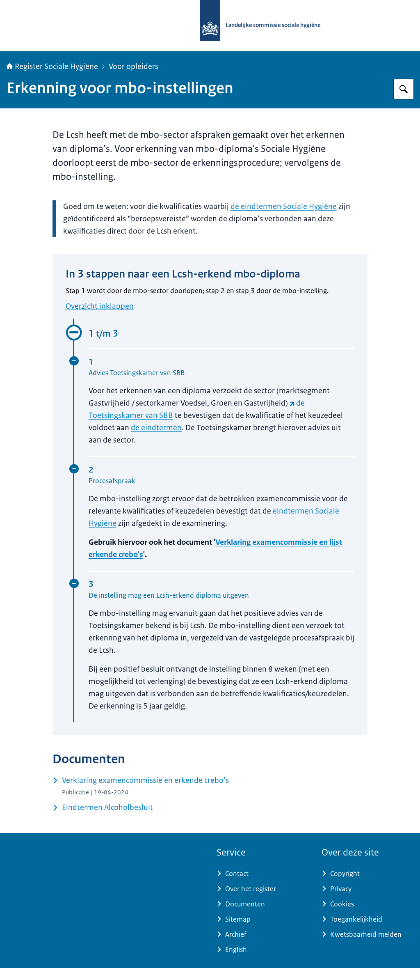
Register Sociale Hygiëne (52, 66)
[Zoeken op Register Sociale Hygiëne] (403, 89)
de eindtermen (156, 428)
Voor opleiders (133, 66)
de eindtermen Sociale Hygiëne (284, 206)
